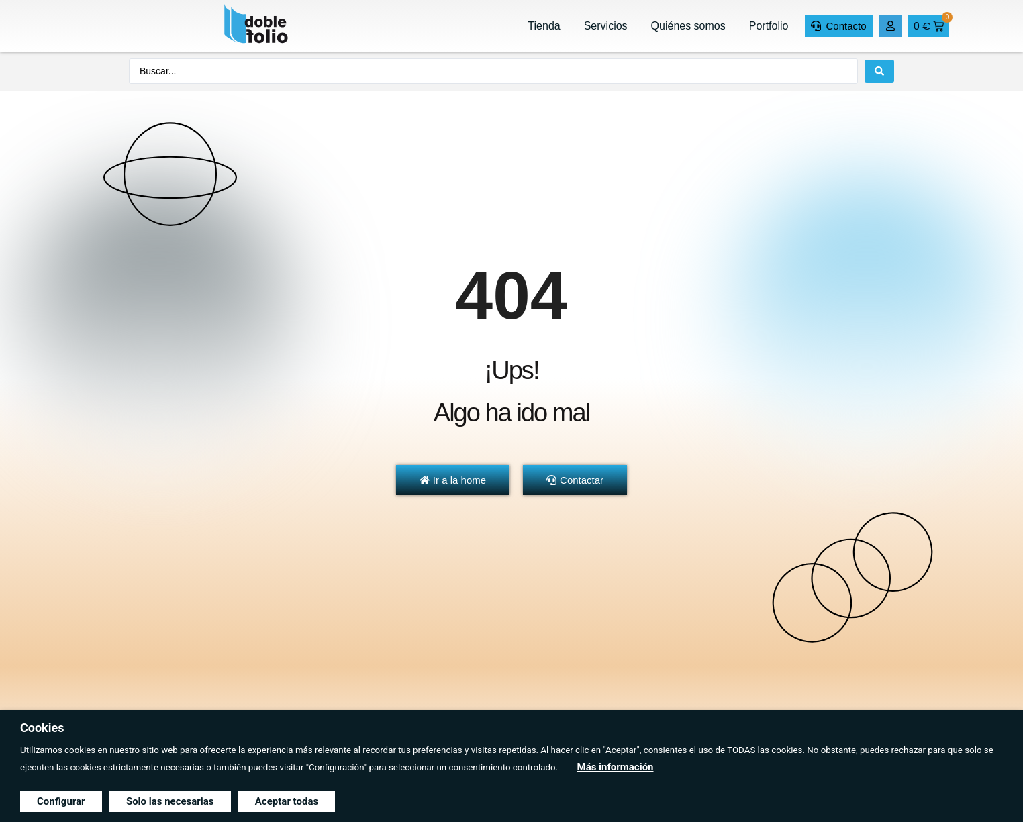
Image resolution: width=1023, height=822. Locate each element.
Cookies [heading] (42, 728)
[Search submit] (879, 71)
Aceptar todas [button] (286, 801)
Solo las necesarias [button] (170, 801)
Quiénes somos (688, 26)
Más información (615, 767)
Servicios (606, 26)
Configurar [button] (61, 801)
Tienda (544, 26)
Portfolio (769, 26)
